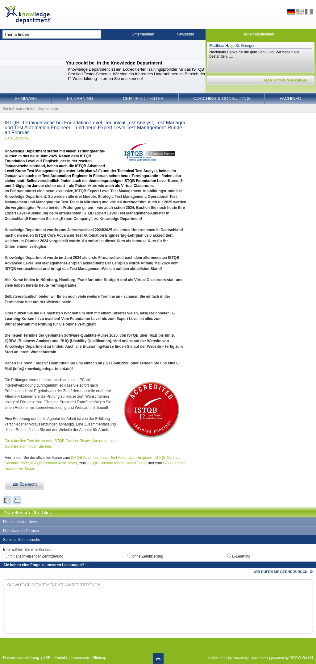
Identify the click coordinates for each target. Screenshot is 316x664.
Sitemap (99, 658)
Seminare (26, 98)
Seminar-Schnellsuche (21, 539)
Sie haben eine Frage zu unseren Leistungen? (43, 565)
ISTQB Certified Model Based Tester (117, 463)
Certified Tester (143, 98)
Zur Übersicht (25, 484)
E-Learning (80, 98)
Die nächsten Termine (21, 531)
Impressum (80, 658)
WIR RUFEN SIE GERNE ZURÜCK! (281, 572)
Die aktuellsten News (20, 522)
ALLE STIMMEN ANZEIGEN (285, 80)
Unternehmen (143, 34)
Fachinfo (290, 98)
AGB (47, 658)
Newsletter (185, 34)
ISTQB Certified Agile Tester (54, 463)
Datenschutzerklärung (21, 658)
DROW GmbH (301, 658)
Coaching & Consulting (221, 98)
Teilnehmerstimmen (258, 34)
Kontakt (60, 658)
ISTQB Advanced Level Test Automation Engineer (111, 457)
